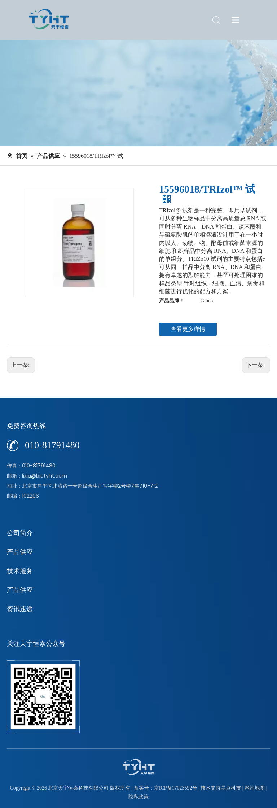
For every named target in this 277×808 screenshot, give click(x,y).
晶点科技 (231, 788)
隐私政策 (138, 796)
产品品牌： (171, 300)
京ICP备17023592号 (175, 788)
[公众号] (43, 696)
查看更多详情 (188, 329)
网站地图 (255, 788)
